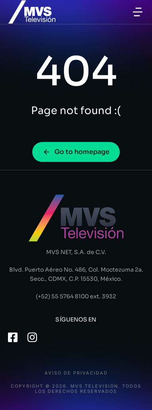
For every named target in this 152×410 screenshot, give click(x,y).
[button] (137, 12)
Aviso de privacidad (76, 373)
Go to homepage (76, 152)
